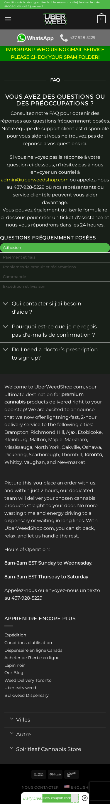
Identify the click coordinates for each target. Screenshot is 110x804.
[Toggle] (5, 304)
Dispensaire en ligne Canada (33, 650)
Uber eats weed (20, 687)
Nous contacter (40, 787)
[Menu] (7, 19)
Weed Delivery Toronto (28, 680)
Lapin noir (14, 665)
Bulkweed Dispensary (26, 695)
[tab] (55, 247)
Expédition (15, 635)
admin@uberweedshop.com (35, 180)
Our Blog (13, 672)
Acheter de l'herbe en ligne (31, 657)
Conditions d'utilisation (28, 642)
